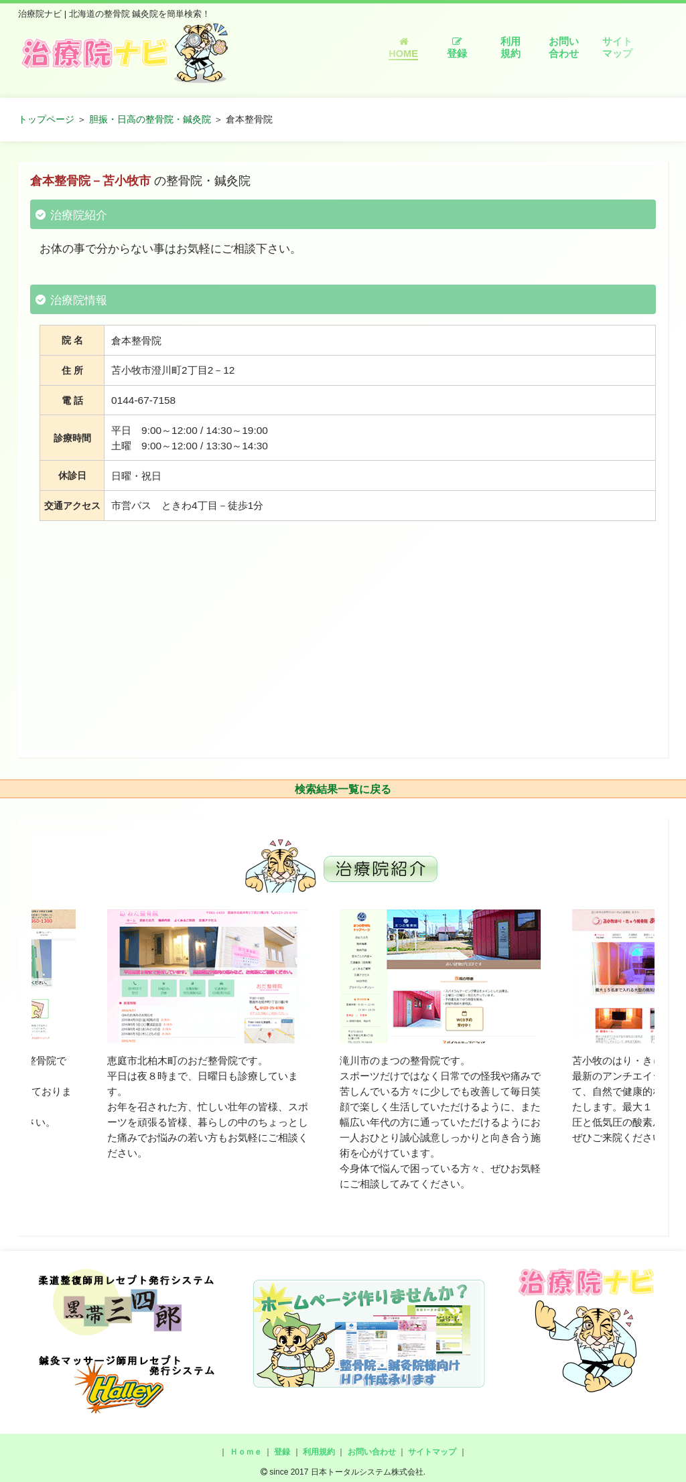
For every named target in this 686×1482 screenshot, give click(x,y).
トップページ (46, 119)
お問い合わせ (564, 47)
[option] (207, 1035)
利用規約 (510, 47)
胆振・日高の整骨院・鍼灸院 (150, 119)
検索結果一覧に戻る (343, 789)
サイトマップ (617, 47)
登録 (457, 48)
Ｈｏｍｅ (246, 1452)
